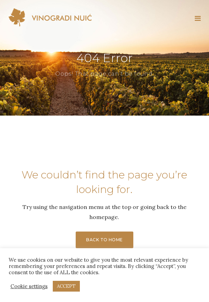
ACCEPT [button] (66, 286)
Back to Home (104, 239)
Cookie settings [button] (29, 286)
